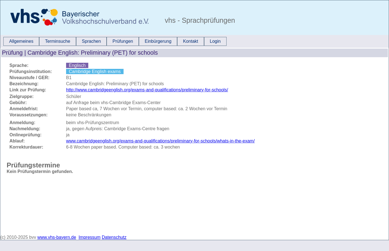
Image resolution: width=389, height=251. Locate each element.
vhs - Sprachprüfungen (199, 20)
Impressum (90, 237)
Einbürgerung (158, 41)
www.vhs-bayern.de (56, 237)
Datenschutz (114, 237)
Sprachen (91, 41)
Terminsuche (57, 41)
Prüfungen (122, 41)
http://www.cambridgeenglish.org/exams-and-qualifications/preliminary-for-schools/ (147, 89)
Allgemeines (21, 41)
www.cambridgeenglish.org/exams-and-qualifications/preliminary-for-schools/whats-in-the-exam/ (160, 141)
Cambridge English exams (95, 71)
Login (215, 41)
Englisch (77, 65)
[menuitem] (21, 41)
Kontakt (190, 41)
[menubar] (115, 41)
